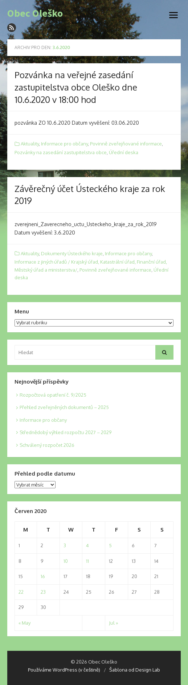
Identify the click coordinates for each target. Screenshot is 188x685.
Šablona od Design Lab (134, 670)
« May (24, 623)
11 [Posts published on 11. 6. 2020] (87, 561)
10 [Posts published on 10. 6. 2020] (66, 561)
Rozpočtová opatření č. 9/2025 (53, 395)
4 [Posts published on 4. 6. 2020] (87, 545)
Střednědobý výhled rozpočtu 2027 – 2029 (65, 432)
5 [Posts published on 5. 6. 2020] (110, 545)
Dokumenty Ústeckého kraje (72, 253)
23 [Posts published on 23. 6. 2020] (43, 592)
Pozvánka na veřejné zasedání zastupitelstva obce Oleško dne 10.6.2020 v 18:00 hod (76, 87)
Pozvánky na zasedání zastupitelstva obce (61, 152)
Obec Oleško (35, 13)
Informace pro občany (64, 144)
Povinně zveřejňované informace (126, 144)
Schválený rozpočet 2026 (47, 445)
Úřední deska (123, 152)
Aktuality (30, 144)
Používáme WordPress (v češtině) (64, 670)
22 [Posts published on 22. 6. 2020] (21, 592)
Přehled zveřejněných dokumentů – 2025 (64, 407)
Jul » (113, 623)
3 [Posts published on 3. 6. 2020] (65, 545)
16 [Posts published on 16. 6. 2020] (43, 576)
